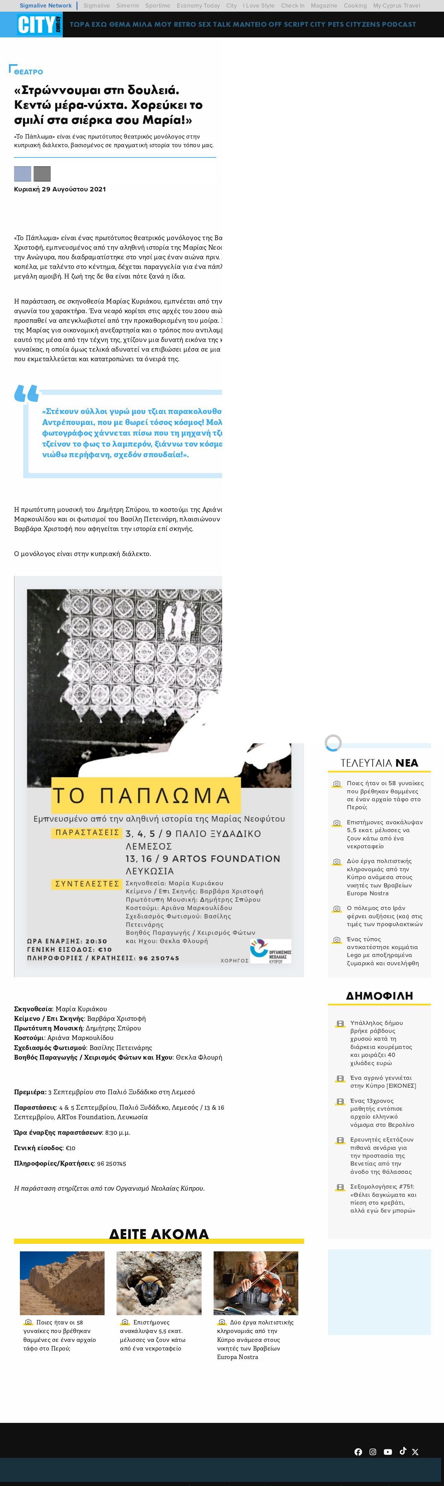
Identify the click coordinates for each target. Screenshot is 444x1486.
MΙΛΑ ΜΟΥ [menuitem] (157, 26)
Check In (293, 5)
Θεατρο (39, 62)
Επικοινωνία (250, 1453)
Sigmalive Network (46, 5)
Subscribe (408, 1453)
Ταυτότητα (210, 1453)
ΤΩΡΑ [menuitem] (84, 26)
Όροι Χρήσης (168, 1453)
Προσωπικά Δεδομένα (306, 1453)
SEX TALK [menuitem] (220, 26)
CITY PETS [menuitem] (332, 26)
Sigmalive (97, 5)
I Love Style (259, 5)
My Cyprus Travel (397, 5)
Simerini (128, 5)
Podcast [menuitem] (404, 26)
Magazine (324, 5)
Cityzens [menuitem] (369, 26)
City (231, 5)
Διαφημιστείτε (365, 1453)
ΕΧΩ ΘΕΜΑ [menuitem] (116, 26)
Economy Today (198, 5)
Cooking (355, 5)
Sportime (158, 5)
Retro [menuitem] (189, 26)
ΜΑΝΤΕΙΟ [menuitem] (255, 26)
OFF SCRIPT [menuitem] (294, 26)
